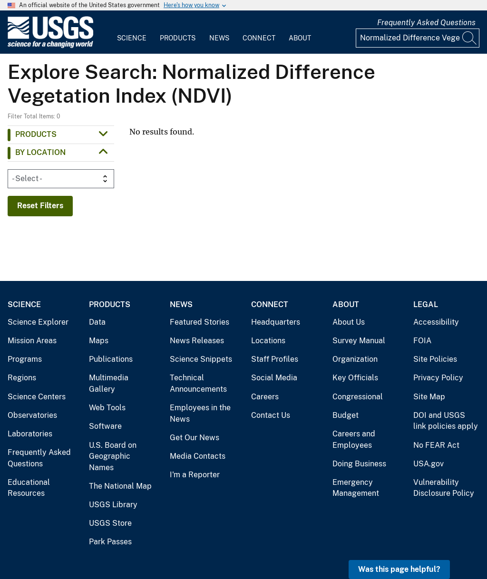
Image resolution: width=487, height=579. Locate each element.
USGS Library (113, 504)
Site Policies (435, 359)
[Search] (469, 38)
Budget (345, 415)
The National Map (120, 486)
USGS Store (110, 523)
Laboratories (30, 433)
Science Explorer (38, 322)
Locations (268, 340)
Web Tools (107, 407)
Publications (111, 359)
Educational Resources (29, 488)
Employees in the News (200, 413)
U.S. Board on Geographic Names (112, 456)
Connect (259, 38)
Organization (355, 359)
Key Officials (355, 377)
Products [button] (36, 134)
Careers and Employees (353, 439)
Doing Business (359, 463)
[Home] (50, 45)
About (300, 38)
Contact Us (270, 415)
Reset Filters (40, 205)
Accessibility (436, 322)
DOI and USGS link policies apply (445, 421)
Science (131, 38)
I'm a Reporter (195, 474)
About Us (348, 322)
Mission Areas (32, 340)
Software (105, 426)
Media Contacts (197, 456)
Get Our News (194, 437)
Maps (98, 340)
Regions (22, 377)
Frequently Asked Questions (426, 22)
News (219, 38)
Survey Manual (358, 340)
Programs (25, 359)
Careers (265, 396)
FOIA (422, 340)
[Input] (417, 38)
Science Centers (37, 396)
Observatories (32, 415)
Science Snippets (201, 359)
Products (177, 38)
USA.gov (428, 463)
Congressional (357, 396)
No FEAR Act (436, 445)
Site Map (429, 396)
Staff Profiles (274, 359)
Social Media (274, 377)
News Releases (197, 340)
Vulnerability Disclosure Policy (443, 488)
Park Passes (110, 541)
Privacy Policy (438, 377)
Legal (425, 304)
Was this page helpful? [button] (399, 569)
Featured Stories (199, 322)
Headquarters (275, 322)
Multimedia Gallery (108, 383)
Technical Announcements (198, 383)
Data (97, 322)
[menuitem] (131, 32)
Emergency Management (355, 488)
